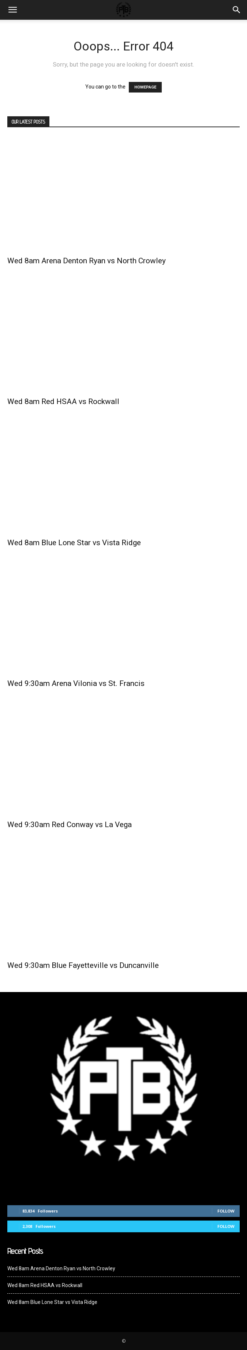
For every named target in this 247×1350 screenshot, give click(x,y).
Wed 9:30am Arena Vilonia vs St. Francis (76, 683)
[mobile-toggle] (12, 10)
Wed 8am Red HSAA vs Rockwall (63, 401)
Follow (226, 1211)
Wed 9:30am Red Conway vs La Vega (69, 824)
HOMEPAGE (145, 87)
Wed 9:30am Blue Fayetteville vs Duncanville (84, 965)
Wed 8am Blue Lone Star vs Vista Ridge (74, 542)
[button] (237, 10)
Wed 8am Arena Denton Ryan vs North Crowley (86, 260)
